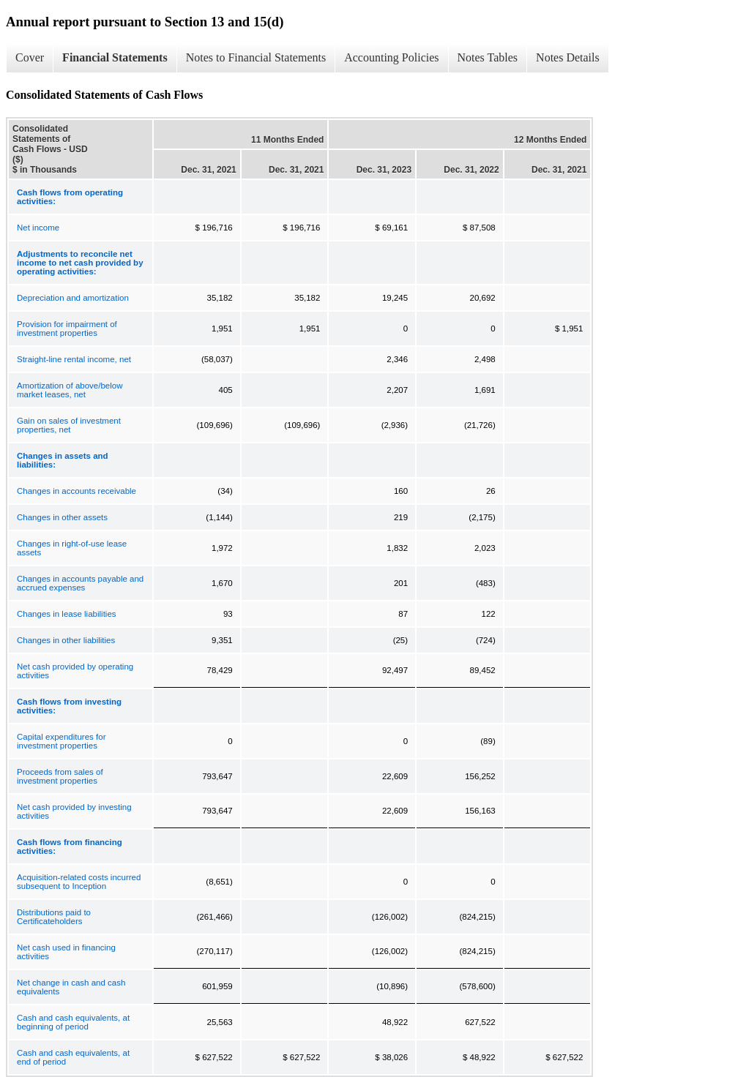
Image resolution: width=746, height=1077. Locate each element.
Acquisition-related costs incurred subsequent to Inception (79, 881)
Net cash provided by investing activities (74, 811)
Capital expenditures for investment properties (61, 741)
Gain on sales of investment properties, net (69, 425)
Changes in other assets (62, 517)
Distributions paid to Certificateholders (54, 917)
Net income (38, 227)
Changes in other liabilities (66, 640)
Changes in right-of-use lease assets (72, 548)
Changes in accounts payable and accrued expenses (80, 583)
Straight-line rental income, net (74, 359)
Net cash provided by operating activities (75, 671)
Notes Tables (488, 57)
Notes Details (568, 57)
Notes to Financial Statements (256, 57)
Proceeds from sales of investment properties (60, 776)
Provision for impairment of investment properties (67, 328)
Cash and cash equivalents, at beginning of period (73, 1022)
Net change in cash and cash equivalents (71, 987)
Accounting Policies (391, 57)
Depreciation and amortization (73, 297)
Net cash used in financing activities (66, 952)
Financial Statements (115, 57)
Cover (29, 57)
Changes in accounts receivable (76, 491)
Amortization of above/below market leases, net (69, 390)
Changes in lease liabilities (66, 613)
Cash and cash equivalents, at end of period (73, 1057)
